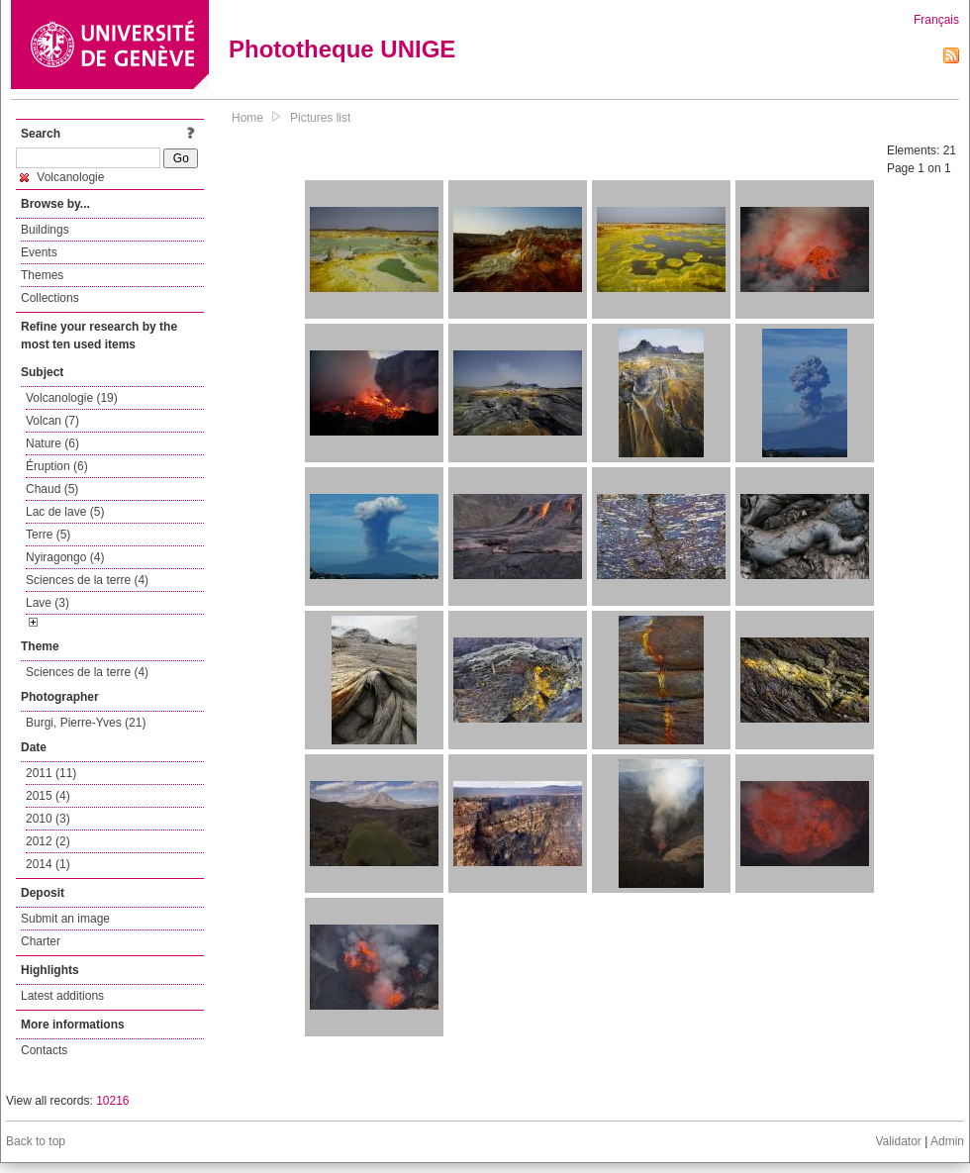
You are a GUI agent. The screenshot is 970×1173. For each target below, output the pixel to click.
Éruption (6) (57, 466)
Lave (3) (47, 603)
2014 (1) (48, 864)
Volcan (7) (52, 421)
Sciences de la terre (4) (87, 580)
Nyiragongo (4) (65, 557)
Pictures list (320, 118)
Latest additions (62, 996)
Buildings (45, 230)
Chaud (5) (52, 489)
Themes (42, 275)
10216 (112, 1101)
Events (39, 252)
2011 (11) (51, 773)
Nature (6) (52, 443)
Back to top (35, 1141)
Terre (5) (48, 534)
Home (247, 118)
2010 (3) (48, 819)
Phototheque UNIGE (342, 49)
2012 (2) (48, 841)
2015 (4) (48, 796)
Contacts (44, 1050)
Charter (40, 941)
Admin (947, 1141)
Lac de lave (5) (65, 512)
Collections (50, 298)
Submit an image (65, 919)
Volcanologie (62, 177)
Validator (898, 1141)
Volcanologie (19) (72, 398)
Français (936, 20)
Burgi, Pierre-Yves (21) (86, 723)
